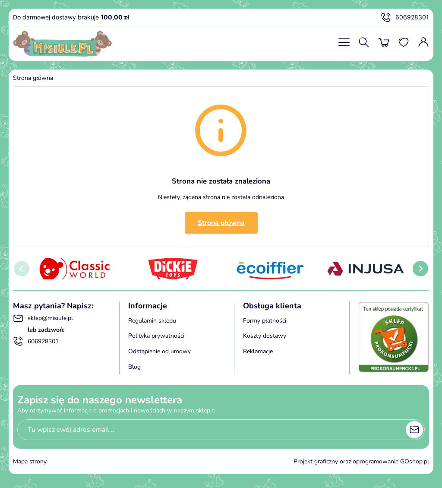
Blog (134, 367)
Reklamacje (258, 351)
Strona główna (33, 78)
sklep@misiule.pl (43, 318)
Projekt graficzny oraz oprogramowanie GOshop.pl (361, 461)
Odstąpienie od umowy (159, 351)
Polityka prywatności (156, 336)
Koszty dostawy (264, 336)
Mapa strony (30, 461)
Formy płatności (264, 321)
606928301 (405, 17)
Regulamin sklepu (152, 321)
